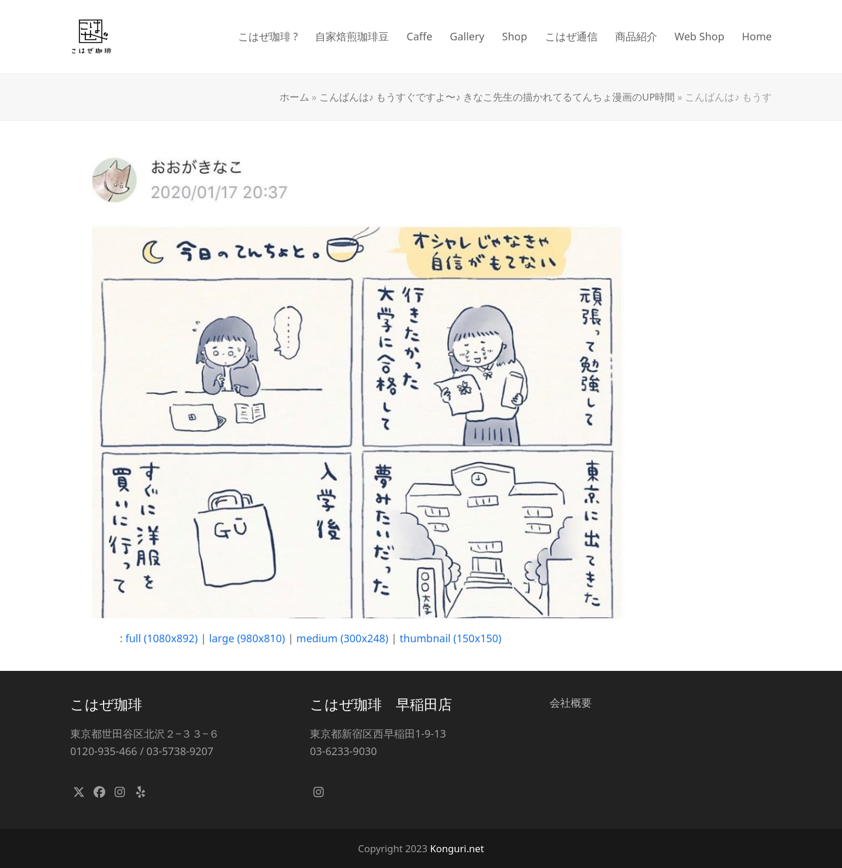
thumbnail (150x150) (451, 638)
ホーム (294, 97)
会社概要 (571, 702)
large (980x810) (247, 638)
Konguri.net (457, 848)
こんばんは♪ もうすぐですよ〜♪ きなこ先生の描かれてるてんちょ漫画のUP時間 (497, 97)
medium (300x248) (342, 638)
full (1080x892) (162, 638)
